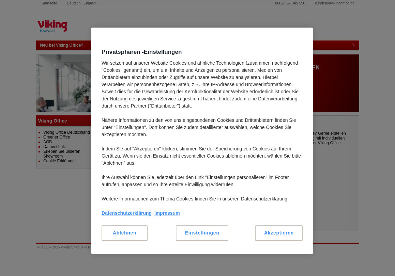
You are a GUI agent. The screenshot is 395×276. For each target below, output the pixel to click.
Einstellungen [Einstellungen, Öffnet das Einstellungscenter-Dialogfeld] (202, 233)
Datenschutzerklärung (127, 213)
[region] (202, 141)
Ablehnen (124, 233)
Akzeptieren (279, 233)
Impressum (167, 213)
